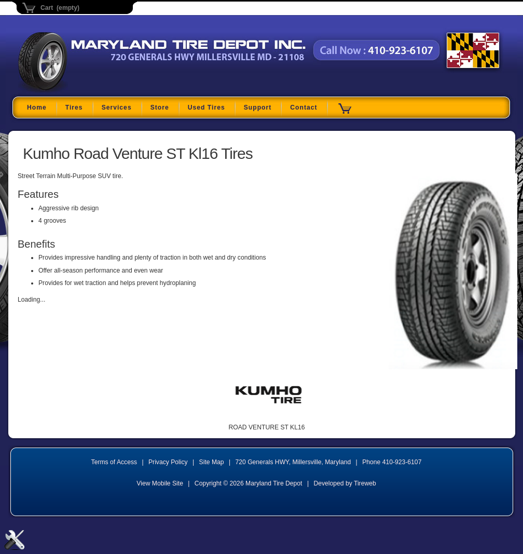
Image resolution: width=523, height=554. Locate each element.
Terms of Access (114, 462)
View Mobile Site (159, 483)
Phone (391, 462)
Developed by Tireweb (344, 483)
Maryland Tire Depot (83, 90)
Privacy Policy (168, 462)
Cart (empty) (59, 7)
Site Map (211, 462)
